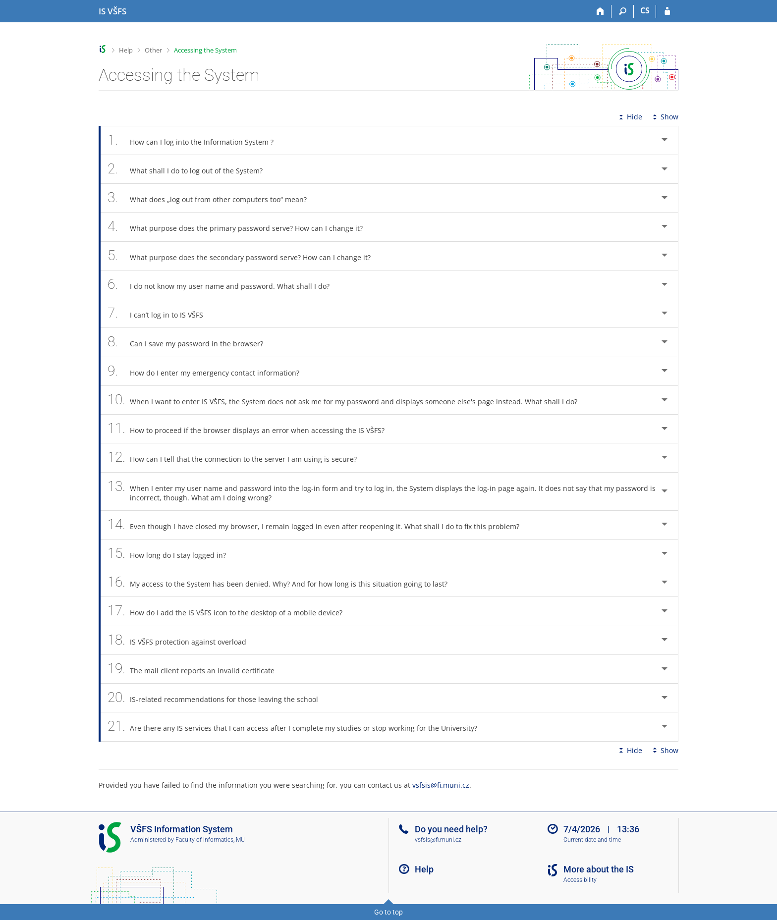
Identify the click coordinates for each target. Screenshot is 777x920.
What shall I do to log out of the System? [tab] (191, 169)
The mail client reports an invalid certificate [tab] (196, 669)
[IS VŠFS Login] (667, 11)
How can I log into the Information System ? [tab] (196, 140)
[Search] (622, 11)
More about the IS (598, 869)
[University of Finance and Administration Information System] (112, 11)
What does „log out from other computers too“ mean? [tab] (213, 198)
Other (153, 50)
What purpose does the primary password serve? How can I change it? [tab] (241, 226)
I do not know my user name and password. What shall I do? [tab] (224, 284)
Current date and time (592, 839)
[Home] (600, 11)
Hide (629, 116)
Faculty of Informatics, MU (210, 839)
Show (664, 116)
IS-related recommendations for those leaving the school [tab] (218, 697)
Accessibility (580, 879)
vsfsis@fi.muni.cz (440, 785)
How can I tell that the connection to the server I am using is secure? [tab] (238, 457)
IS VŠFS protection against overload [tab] (182, 640)
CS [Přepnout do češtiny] (645, 10)
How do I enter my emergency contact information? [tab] (209, 371)
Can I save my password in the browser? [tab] (191, 342)
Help (126, 50)
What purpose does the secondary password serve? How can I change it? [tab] (245, 256)
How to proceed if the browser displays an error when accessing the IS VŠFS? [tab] (251, 428)
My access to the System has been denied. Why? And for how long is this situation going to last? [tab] (283, 582)
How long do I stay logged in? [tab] (172, 553)
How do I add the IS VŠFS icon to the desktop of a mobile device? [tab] (230, 611)
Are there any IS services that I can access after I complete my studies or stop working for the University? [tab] (298, 726)
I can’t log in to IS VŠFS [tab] (161, 313)
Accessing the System (205, 50)
